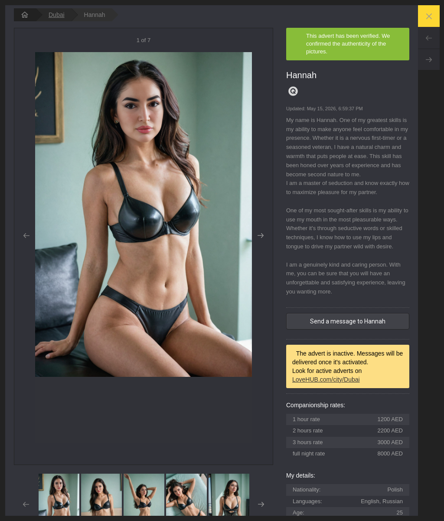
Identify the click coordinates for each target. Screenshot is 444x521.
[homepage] (25, 14)
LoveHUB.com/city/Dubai (326, 379)
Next (429, 59)
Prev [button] (26, 236)
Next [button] (261, 236)
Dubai (57, 14)
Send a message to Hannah (347, 321)
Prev (429, 38)
